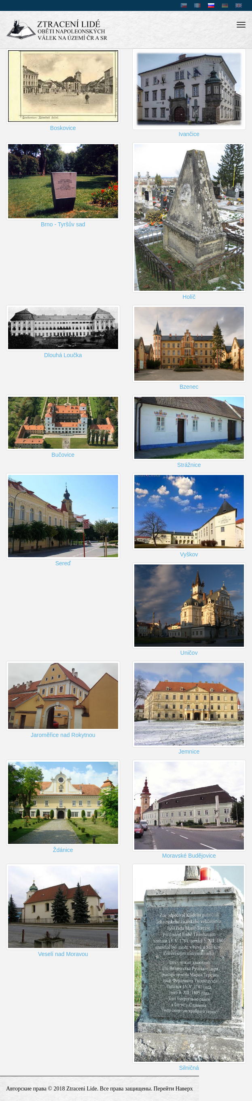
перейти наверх (173, 1089)
